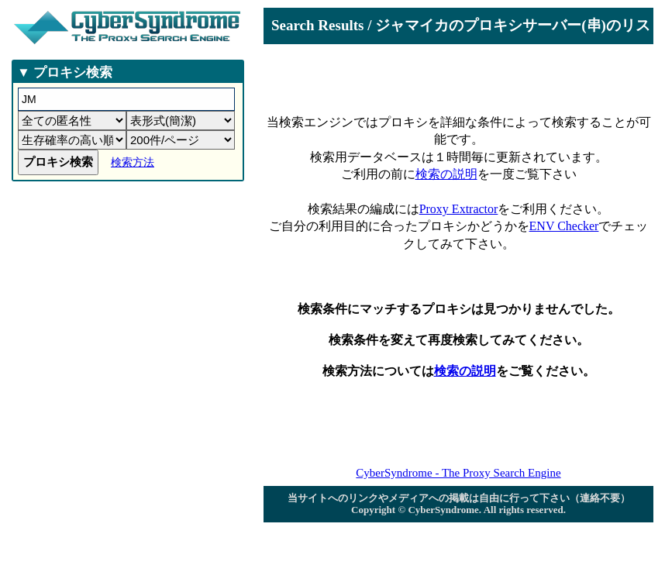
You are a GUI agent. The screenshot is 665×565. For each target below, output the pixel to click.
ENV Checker (564, 226)
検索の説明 (446, 174)
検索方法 (132, 162)
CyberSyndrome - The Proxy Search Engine (458, 473)
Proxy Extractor (458, 208)
